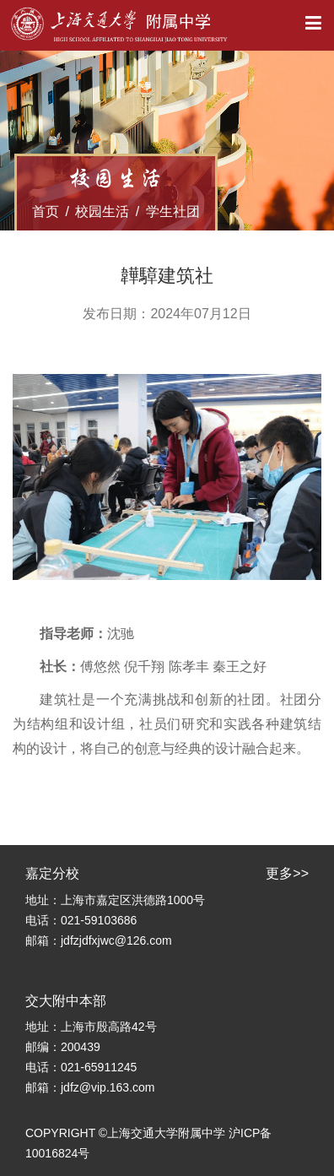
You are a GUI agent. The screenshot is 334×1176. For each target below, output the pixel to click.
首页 (45, 211)
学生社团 (173, 211)
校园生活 (102, 211)
